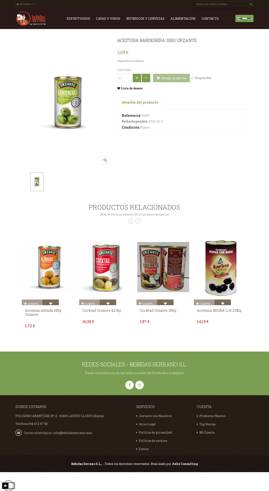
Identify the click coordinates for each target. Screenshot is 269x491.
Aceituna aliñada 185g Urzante (43, 331)
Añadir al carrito (171, 97)
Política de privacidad (155, 451)
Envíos (144, 468)
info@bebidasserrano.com (72, 451)
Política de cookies (153, 459)
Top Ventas (207, 443)
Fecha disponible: (135, 140)
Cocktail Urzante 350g (158, 329)
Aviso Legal (147, 443)
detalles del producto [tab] (140, 120)
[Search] (224, 4)
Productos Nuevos (212, 435)
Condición (130, 145)
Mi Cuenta (207, 451)
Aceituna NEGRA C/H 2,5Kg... (220, 329)
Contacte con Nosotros (155, 435)
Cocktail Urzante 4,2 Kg (101, 329)
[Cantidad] (124, 96)
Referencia (131, 134)
